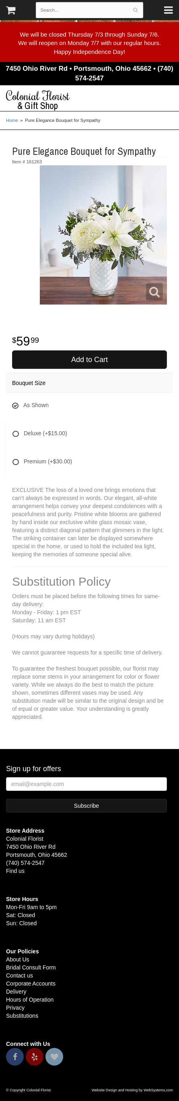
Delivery (16, 991)
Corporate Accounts (31, 983)
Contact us (19, 975)
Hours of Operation (29, 999)
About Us (17, 959)
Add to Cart (89, 360)
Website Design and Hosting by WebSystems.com (132, 1090)
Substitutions (22, 1016)
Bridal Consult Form (31, 967)
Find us (15, 871)
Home (12, 120)
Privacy (15, 1007)
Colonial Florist (89, 100)
